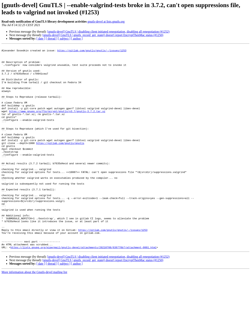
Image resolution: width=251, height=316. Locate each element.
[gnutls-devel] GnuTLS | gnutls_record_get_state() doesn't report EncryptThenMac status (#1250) (102, 35)
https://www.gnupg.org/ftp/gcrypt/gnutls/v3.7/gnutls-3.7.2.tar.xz (57, 124)
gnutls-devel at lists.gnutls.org (106, 21)
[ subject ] (64, 38)
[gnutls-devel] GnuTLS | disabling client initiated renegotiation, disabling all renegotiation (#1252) (108, 31)
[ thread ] (51, 38)
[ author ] (77, 38)
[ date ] (40, 38)
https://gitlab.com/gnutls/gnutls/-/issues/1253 (91, 51)
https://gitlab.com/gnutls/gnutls (60, 162)
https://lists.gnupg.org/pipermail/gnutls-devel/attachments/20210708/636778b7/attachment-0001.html (84, 288)
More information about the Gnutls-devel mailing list (34, 312)
